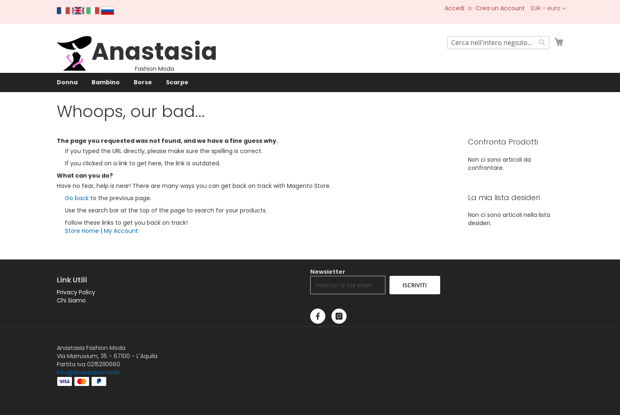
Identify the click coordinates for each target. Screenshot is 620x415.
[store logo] (74, 69)
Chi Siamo (71, 300)
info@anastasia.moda (88, 372)
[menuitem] (67, 82)
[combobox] (498, 42)
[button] (548, 8)
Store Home (82, 231)
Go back (77, 198)
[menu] (310, 82)
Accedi (454, 8)
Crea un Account (500, 8)
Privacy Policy (76, 292)
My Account (121, 231)
